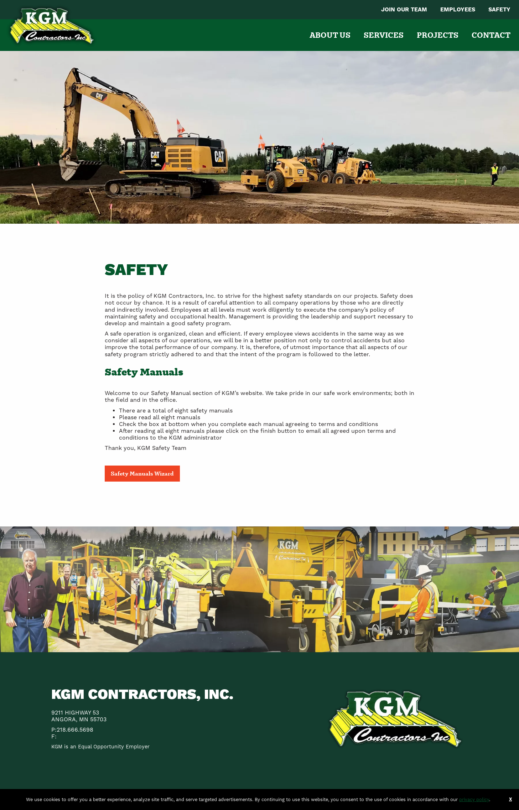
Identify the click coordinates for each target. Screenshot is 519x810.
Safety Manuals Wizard (142, 473)
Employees (457, 9)
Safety (499, 9)
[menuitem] (404, 9)
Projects (437, 35)
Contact (491, 35)
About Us (330, 35)
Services (384, 35)
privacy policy (474, 799)
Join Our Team (404, 9)
